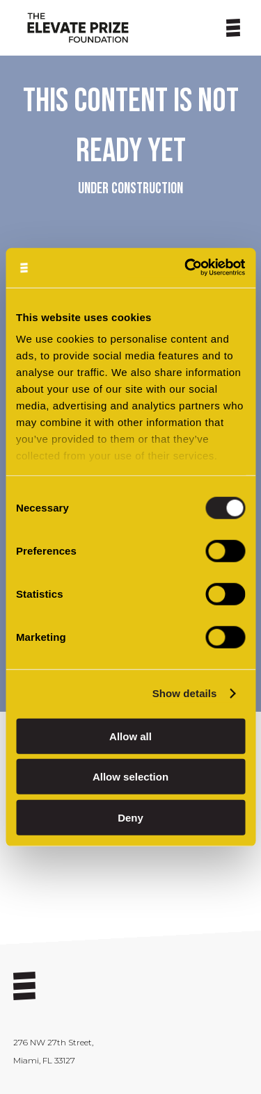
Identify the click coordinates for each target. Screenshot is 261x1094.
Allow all (130, 736)
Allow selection (130, 777)
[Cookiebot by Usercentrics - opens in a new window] (186, 268)
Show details (184, 693)
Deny (130, 817)
